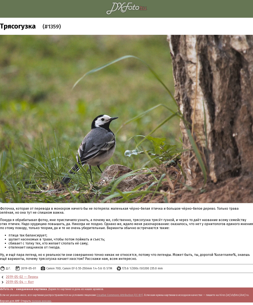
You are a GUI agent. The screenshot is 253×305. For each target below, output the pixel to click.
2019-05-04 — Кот (20, 282)
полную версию (41, 300)
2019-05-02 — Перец (22, 277)
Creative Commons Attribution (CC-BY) (119, 295)
